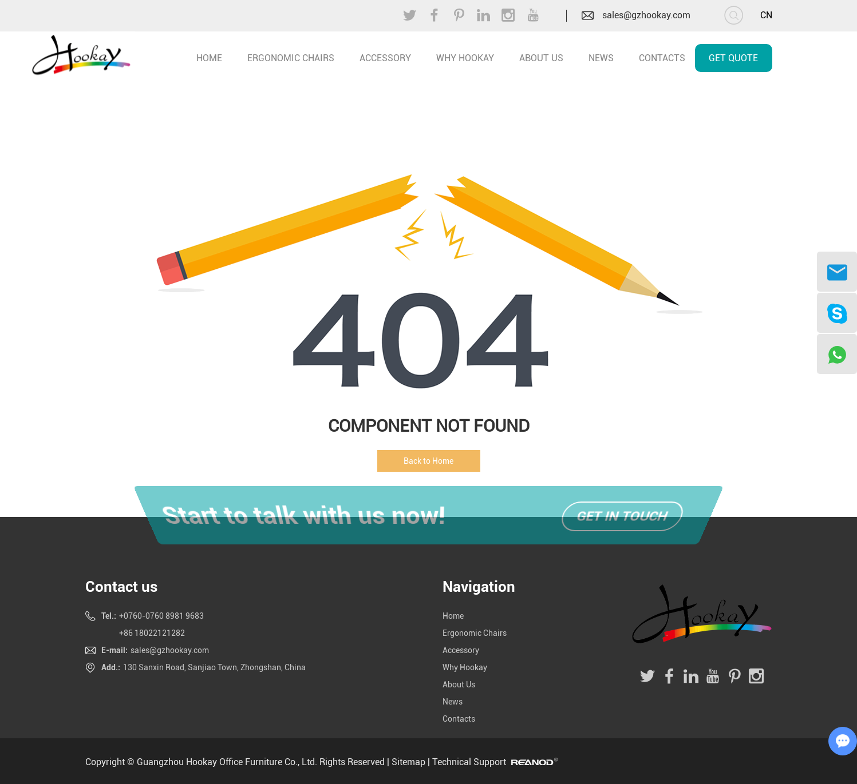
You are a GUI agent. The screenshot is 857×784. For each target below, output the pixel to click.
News (601, 58)
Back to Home (428, 460)
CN (766, 15)
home (209, 58)
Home (453, 615)
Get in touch (622, 516)
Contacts (662, 58)
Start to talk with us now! (301, 516)
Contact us (121, 586)
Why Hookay (465, 58)
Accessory (385, 58)
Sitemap (408, 762)
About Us (541, 58)
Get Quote (733, 58)
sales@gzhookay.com (646, 15)
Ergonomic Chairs (290, 58)
